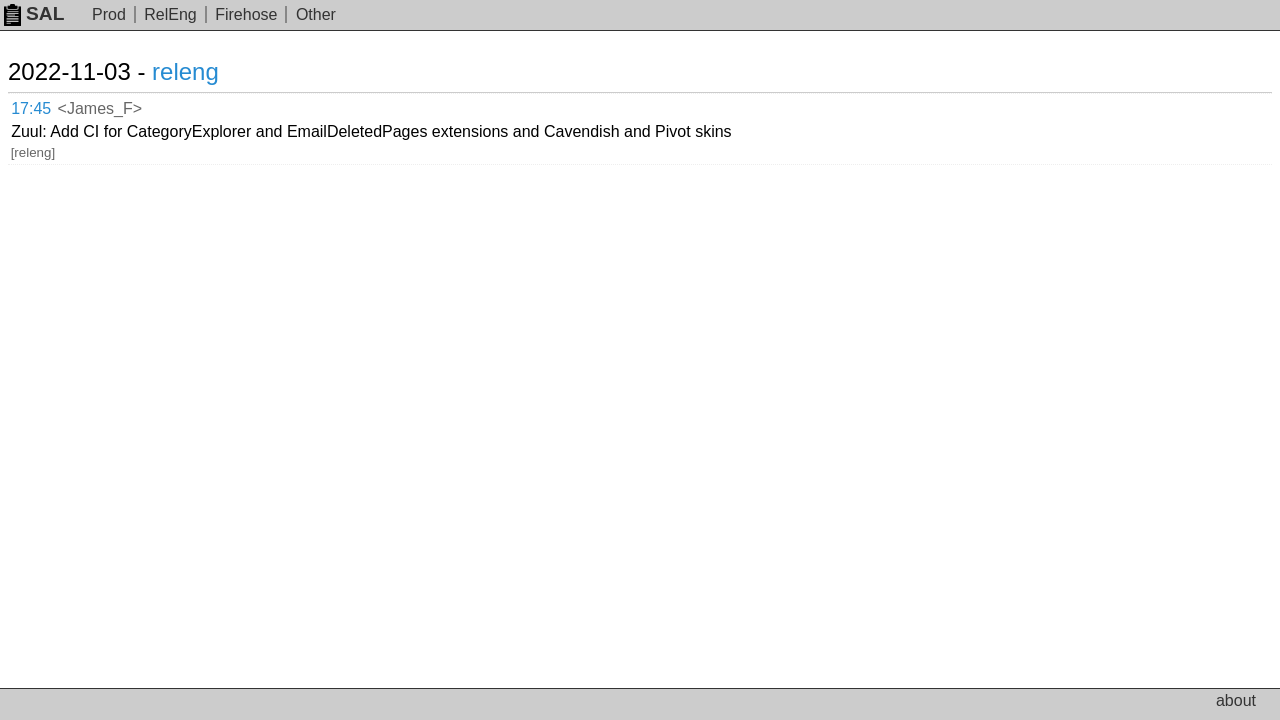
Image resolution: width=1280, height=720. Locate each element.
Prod (109, 14)
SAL (34, 13)
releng (209, 71)
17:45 (51, 105)
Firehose (246, 14)
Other (316, 14)
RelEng (170, 14)
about (1236, 700)
